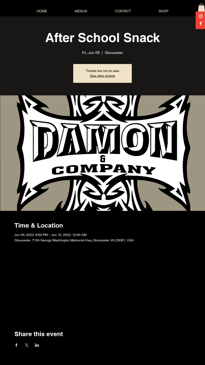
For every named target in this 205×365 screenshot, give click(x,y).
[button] (201, 8)
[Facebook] (200, 23)
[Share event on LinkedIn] (37, 345)
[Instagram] (200, 16)
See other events (102, 76)
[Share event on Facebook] (16, 345)
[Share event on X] (27, 345)
